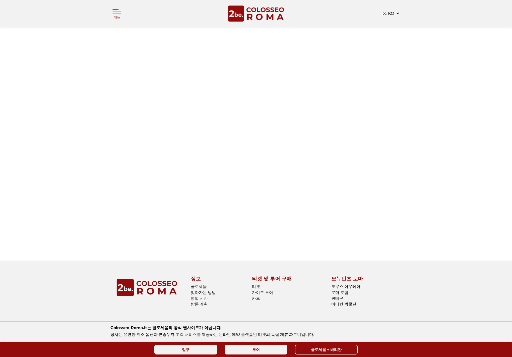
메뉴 (117, 17)
